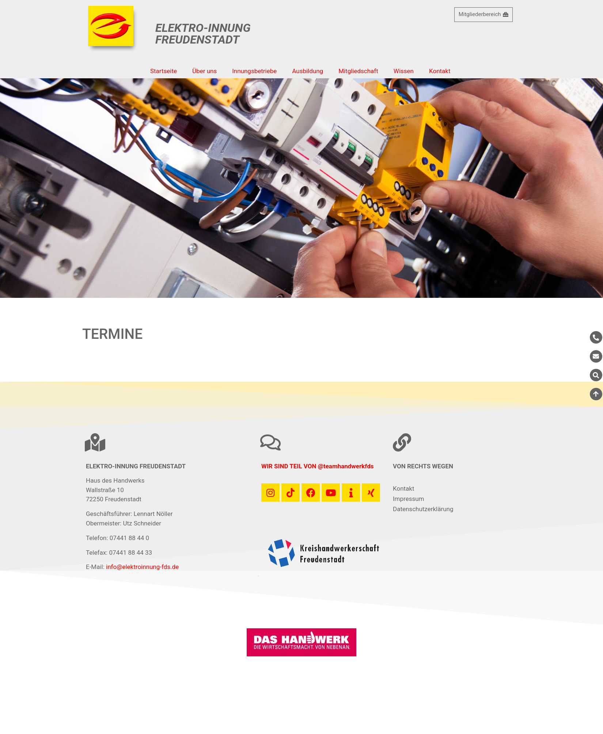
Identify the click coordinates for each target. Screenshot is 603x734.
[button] (258, 576)
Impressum (408, 498)
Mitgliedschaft (358, 71)
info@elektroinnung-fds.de (142, 566)
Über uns (204, 71)
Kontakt (440, 71)
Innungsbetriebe (254, 71)
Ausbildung (307, 71)
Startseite (163, 71)
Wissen (404, 71)
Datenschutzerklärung (423, 509)
